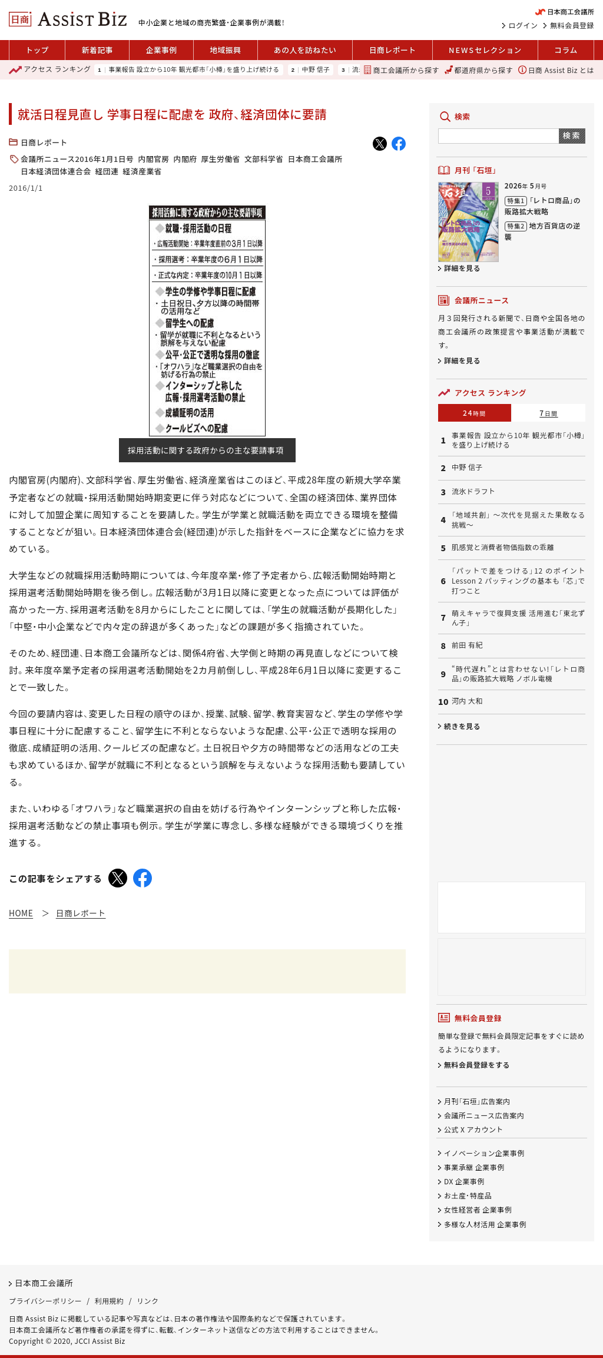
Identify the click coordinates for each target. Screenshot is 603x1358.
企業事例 (161, 49)
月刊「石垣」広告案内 (477, 1101)
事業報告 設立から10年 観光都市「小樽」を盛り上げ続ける (194, 70)
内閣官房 (153, 158)
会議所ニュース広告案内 (484, 1116)
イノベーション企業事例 (484, 1153)
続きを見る (462, 726)
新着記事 (97, 49)
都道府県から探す (479, 70)
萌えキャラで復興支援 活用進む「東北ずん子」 (518, 618)
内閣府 (185, 158)
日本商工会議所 (314, 158)
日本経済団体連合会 (56, 171)
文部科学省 (263, 158)
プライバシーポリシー (45, 1301)
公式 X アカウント (473, 1130)
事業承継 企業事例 (474, 1167)
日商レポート (392, 49)
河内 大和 (467, 701)
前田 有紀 (467, 645)
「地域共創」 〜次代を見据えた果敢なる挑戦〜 (518, 519)
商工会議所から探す (401, 70)
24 (474, 413)
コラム (566, 49)
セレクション (485, 50)
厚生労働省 (220, 158)
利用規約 (109, 1301)
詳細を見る (462, 268)
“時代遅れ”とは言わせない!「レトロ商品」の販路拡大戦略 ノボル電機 (518, 674)
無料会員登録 (572, 25)
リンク (147, 1301)
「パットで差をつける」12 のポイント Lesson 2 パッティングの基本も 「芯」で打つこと (518, 580)
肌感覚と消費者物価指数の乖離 (503, 547)
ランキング (50, 70)
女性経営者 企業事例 (478, 1210)
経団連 (107, 171)
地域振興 (225, 49)
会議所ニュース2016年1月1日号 (77, 158)
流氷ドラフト (474, 491)
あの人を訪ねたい (305, 49)
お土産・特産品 (468, 1196)
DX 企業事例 (464, 1182)
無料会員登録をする (477, 1065)
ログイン (523, 25)
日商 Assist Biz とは (556, 70)
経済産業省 (142, 171)
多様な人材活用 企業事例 (485, 1224)
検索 (572, 135)
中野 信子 (316, 70)
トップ (37, 49)
